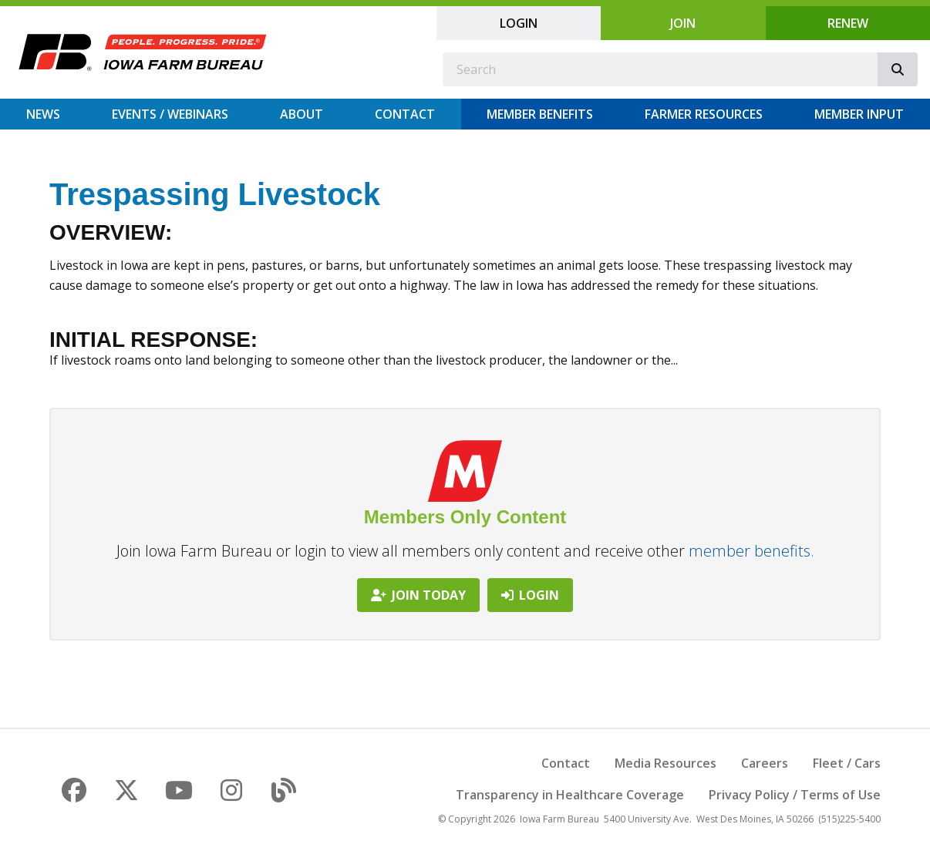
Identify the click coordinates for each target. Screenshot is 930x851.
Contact (405, 114)
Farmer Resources (704, 114)
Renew (847, 23)
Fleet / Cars (847, 763)
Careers (764, 763)
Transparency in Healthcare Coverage (570, 794)
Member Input (859, 114)
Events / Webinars (170, 114)
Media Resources (665, 763)
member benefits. (751, 550)
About (301, 114)
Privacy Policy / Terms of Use (795, 794)
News (43, 114)
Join (683, 23)
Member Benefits (540, 114)
